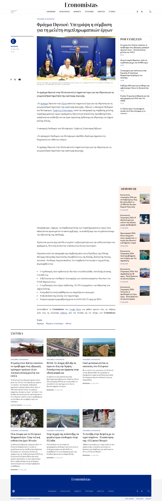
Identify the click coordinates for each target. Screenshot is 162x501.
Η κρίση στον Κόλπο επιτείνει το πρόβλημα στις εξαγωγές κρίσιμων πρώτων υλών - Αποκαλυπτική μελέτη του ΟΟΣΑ (27, 370)
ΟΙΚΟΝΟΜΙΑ (51, 12)
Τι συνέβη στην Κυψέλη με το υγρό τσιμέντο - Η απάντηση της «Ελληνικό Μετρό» (98, 437)
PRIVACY (148, 499)
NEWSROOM (14, 46)
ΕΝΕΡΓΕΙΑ (101, 12)
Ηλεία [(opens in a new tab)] (64, 103)
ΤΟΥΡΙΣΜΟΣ (89, 12)
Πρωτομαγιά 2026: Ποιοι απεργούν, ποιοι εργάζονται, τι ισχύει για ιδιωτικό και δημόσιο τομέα (128, 238)
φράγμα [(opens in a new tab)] (44, 103)
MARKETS (77, 12)
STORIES (112, 12)
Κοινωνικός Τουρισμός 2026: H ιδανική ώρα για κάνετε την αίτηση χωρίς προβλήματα (128, 220)
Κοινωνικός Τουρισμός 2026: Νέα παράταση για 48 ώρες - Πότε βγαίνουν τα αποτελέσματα (129, 274)
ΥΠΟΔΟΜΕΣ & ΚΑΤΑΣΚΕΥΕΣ (46, 19)
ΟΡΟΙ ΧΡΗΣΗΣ (129, 499)
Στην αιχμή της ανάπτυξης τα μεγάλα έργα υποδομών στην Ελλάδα (63, 437)
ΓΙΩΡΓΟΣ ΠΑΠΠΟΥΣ (16, 405)
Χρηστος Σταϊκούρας (55, 323)
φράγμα (41, 323)
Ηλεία (69, 323)
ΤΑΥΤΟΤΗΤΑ (140, 499)
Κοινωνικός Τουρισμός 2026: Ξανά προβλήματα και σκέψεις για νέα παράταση (128, 256)
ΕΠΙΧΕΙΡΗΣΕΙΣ (64, 12)
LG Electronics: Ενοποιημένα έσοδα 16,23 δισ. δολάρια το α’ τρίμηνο (133, 111)
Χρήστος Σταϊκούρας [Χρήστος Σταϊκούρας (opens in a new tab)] (62, 110)
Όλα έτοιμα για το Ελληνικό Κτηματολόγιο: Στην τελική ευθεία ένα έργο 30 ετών (26, 437)
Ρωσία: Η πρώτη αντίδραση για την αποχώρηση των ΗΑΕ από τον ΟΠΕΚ (134, 98)
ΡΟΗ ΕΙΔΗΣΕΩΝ (131, 39)
